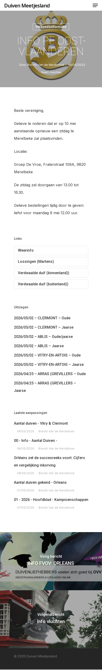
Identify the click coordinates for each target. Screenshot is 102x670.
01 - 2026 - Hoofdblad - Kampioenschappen (51, 499)
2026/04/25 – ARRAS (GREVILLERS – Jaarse (45, 387)
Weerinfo (26, 250)
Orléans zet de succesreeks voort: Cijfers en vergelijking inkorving (49, 461)
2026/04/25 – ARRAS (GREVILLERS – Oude (50, 374)
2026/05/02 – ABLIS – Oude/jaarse (43, 336)
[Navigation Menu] (95, 5)
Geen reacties (51, 72)
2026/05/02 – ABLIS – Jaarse (39, 346)
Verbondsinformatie (50, 27)
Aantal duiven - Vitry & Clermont (41, 423)
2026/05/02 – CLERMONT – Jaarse (43, 327)
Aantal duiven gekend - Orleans (40, 482)
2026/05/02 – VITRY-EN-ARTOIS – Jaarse (49, 364)
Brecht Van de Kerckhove (45, 65)
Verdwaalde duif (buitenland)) (43, 284)
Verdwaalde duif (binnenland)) (43, 273)
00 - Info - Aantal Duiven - (35, 440)
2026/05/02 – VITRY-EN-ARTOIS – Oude (47, 355)
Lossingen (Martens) (36, 261)
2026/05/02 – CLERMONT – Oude (42, 318)
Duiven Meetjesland (27, 5)
